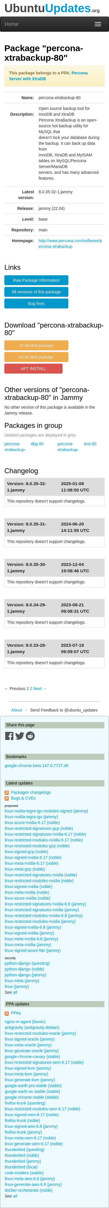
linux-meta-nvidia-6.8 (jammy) (31, 939)
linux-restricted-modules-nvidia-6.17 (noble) (44, 840)
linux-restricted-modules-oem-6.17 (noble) (42, 1109)
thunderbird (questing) (24, 1149)
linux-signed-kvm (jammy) (28, 1068)
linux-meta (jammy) (22, 980)
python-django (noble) (24, 969)
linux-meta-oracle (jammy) (28, 1045)
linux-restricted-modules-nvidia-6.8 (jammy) (44, 915)
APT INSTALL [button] (33, 368)
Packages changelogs (31, 792)
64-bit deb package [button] (36, 357)
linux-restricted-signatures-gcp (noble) (39, 828)
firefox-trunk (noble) (22, 1120)
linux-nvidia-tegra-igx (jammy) (31, 816)
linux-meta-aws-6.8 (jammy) (30, 1178)
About (16, 710)
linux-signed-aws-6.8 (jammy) (31, 1126)
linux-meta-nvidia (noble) (27, 892)
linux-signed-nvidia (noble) (28, 886)
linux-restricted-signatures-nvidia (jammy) (42, 909)
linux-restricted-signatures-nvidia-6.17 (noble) (45, 834)
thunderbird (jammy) (23, 1161)
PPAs (16, 1013)
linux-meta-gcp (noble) (25, 869)
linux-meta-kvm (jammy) (26, 1074)
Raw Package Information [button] (36, 280)
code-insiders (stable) (24, 1173)
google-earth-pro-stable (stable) (33, 1085)
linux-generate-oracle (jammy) (32, 1050)
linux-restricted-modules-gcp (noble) (37, 846)
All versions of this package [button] (36, 292)
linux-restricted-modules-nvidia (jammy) (40, 921)
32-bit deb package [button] (36, 345)
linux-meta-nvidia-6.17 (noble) (31, 863)
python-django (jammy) (25, 975)
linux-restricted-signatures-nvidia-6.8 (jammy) (45, 904)
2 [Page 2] (31, 688)
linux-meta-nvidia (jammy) (28, 944)
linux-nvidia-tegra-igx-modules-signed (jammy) (46, 811)
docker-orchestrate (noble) (28, 1190)
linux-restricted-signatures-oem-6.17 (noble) (44, 1062)
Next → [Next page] (40, 688)
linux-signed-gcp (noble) (26, 851)
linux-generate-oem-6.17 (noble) (34, 1143)
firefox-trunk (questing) (25, 1103)
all (15, 992)
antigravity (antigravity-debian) (32, 1027)
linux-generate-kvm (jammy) (30, 1079)
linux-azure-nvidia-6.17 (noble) (32, 822)
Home (12, 24)
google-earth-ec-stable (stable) (32, 1091)
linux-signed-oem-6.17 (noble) (32, 1114)
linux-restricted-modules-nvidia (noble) (39, 880)
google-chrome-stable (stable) (32, 1097)
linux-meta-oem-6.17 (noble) (30, 1138)
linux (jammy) (17, 986)
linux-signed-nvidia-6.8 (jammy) (33, 927)
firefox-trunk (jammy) (23, 1132)
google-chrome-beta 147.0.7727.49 (36, 765)
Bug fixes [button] (36, 303)
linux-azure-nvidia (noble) (27, 898)
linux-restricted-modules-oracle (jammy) (40, 1033)
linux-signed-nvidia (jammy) (29, 933)
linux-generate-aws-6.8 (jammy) (33, 1184)
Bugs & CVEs (23, 798)
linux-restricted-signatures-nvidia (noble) (41, 875)
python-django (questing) (27, 963)
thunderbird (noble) (22, 1155)
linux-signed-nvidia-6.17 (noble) (33, 857)
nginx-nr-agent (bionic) (25, 1021)
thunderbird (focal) (21, 1167)
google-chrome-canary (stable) (32, 1056)
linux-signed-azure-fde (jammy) (33, 950)
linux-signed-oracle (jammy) (30, 1039)
